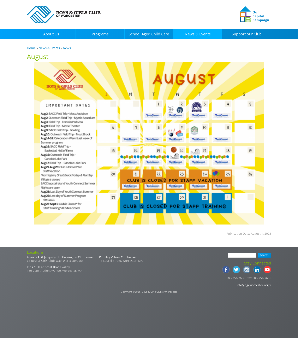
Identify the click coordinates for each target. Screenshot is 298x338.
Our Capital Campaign (260, 16)
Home (31, 48)
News (67, 48)
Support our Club (247, 33)
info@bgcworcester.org (254, 285)
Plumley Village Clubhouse (117, 257)
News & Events (198, 33)
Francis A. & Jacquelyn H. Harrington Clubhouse (60, 257)
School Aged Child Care (149, 33)
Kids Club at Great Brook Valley (48, 267)
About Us (51, 33)
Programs (100, 33)
